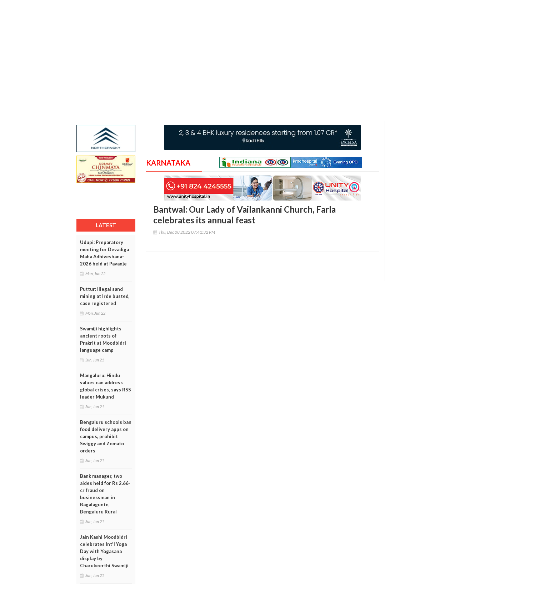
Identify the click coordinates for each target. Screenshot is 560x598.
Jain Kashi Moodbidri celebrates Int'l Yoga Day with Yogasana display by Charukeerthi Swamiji (104, 551)
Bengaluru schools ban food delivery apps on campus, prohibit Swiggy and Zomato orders (105, 436)
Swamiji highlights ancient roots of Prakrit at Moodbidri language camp (103, 339)
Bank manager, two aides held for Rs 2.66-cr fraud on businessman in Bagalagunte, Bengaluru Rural (105, 494)
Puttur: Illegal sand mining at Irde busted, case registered (105, 296)
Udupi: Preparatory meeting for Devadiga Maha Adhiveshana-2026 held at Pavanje (104, 253)
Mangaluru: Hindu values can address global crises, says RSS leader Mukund (105, 386)
